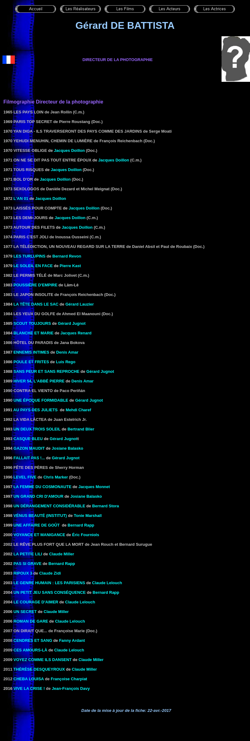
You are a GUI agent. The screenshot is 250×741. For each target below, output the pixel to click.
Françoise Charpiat (69, 679)
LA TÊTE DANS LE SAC (36, 304)
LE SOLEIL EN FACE (33, 265)
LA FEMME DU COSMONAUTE (42, 486)
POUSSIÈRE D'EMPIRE (36, 285)
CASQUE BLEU (28, 438)
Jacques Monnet (94, 486)
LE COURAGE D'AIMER (36, 602)
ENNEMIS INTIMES (32, 352)
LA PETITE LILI (28, 554)
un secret (25, 611)
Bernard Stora (105, 506)
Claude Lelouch (107, 582)
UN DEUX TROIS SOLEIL (37, 429)
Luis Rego (65, 361)
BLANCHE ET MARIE (34, 333)
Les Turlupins (29, 256)
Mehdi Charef (78, 410)
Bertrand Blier (80, 429)
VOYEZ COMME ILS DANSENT (43, 659)
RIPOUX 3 (23, 573)
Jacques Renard (75, 333)
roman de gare (31, 621)
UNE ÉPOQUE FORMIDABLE (41, 400)
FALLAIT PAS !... (28, 458)
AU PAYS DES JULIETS (35, 410)
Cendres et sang (33, 640)
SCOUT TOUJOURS (32, 323)
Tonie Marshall (88, 515)
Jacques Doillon (69, 150)
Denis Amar (67, 352)
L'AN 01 (21, 198)
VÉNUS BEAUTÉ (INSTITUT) (40, 515)
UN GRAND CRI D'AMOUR (38, 496)
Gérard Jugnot (72, 323)
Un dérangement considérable (49, 506)
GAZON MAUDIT (29, 448)
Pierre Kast (70, 265)
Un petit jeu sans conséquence (50, 592)
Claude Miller (91, 659)
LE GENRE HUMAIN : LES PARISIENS (49, 582)
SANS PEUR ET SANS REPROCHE (47, 371)
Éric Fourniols (85, 534)
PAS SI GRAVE (28, 563)
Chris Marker (55, 477)
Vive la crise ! (29, 688)
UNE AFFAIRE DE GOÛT (37, 525)
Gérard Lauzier (79, 304)
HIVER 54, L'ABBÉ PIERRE (39, 381)
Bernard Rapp (81, 525)
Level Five (25, 477)
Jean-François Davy (71, 688)
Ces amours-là (30, 650)
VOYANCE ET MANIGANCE (39, 534)
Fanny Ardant (72, 640)
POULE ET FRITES (31, 361)
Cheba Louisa (29, 679)
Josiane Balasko (67, 448)
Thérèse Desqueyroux (39, 669)
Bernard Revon (66, 256)
